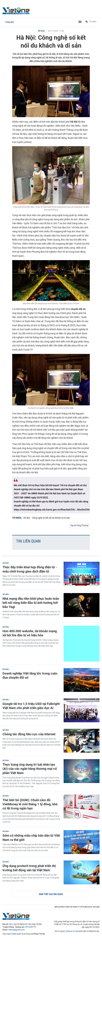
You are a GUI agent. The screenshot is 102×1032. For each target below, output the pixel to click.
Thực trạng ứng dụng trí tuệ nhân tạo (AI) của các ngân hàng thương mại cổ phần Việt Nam (30, 769)
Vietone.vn (70, 931)
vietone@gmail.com (16, 930)
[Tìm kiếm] (86, 22)
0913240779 (30, 927)
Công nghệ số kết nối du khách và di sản (51, 517)
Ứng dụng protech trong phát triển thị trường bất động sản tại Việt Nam (29, 868)
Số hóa (41, 31)
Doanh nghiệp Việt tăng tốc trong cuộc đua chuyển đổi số (30, 675)
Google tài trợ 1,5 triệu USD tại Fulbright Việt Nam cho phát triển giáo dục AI (31, 706)
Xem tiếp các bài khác (51, 894)
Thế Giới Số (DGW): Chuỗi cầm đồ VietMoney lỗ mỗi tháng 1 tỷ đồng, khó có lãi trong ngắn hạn (30, 804)
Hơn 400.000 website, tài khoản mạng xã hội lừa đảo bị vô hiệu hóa (30, 633)
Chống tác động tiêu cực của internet (29, 734)
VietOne (16, 11)
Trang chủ (9, 22)
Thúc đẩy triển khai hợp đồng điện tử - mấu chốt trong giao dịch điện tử (30, 569)
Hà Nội (27, 517)
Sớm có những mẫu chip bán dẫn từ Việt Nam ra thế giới (31, 838)
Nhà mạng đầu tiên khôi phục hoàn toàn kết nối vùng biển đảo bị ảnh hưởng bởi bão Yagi (31, 603)
